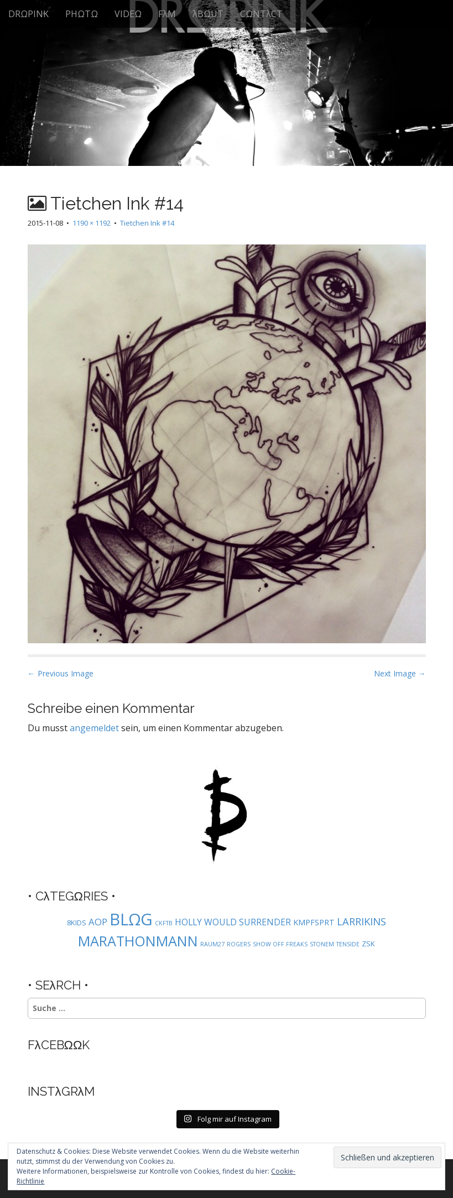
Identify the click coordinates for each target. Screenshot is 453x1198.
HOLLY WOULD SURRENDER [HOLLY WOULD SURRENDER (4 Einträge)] (233, 922)
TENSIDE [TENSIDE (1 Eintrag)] (348, 944)
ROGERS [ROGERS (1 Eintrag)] (239, 944)
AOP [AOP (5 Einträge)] (97, 921)
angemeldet (94, 728)
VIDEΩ (128, 14)
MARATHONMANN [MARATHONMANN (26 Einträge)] (138, 940)
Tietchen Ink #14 (147, 223)
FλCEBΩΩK (59, 1045)
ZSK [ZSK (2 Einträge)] (368, 944)
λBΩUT (207, 14)
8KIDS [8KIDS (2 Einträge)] (76, 923)
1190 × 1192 (91, 223)
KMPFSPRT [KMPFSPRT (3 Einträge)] (314, 922)
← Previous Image (60, 673)
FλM (167, 14)
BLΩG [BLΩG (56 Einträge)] (131, 919)
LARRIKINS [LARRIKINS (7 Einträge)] (361, 921)
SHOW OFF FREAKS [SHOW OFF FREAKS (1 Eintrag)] (280, 944)
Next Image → (400, 673)
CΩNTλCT (261, 14)
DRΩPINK (28, 14)
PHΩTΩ (81, 14)
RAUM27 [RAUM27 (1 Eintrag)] (212, 944)
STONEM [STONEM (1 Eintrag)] (322, 944)
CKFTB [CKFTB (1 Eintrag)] (164, 923)
